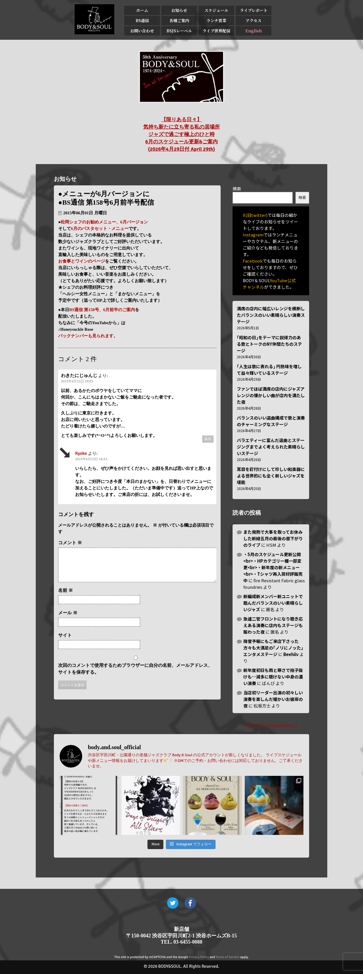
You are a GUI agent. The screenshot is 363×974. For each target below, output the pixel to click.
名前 (65, 597)
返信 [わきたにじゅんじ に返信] (207, 439)
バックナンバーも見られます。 (88, 336)
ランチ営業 (216, 20)
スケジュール (216, 10)
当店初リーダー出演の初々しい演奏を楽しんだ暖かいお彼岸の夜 (273, 699)
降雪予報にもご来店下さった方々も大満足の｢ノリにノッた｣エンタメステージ (273, 647)
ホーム (142, 10)
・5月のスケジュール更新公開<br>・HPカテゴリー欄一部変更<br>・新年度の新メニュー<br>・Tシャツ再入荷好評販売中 (273, 567)
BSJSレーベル (179, 30)
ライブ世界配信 (216, 30)
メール (67, 619)
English (253, 30)
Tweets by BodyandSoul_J (270, 725)
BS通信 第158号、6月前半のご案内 (102, 309)
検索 (237, 189)
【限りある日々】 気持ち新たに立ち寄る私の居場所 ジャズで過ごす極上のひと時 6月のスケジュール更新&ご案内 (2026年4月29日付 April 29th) (181, 134)
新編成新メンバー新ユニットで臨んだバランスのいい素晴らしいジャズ (273, 602)
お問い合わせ (142, 30)
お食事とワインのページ (81, 261)
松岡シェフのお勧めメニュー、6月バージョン (104, 222)
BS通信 (142, 20)
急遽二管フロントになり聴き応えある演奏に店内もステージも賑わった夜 (273, 625)
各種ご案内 (179, 20)
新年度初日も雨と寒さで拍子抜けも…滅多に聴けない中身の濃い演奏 (273, 676)
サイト (65, 642)
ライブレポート (253, 10)
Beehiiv (291, 654)
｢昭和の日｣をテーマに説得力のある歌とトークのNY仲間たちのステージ (269, 343)
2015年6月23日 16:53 (91, 459)
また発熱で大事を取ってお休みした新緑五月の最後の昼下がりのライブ (273, 538)
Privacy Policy (199, 957)
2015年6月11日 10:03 (77, 381)
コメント (70, 542)
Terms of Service (227, 957)
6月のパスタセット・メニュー (99, 228)
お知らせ (179, 10)
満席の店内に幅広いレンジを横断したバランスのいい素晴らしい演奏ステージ (271, 314)
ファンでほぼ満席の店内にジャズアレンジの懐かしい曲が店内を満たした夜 (271, 395)
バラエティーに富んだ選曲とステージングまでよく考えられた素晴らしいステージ (271, 446)
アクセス (253, 20)
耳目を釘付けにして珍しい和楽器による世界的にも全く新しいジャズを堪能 (271, 475)
